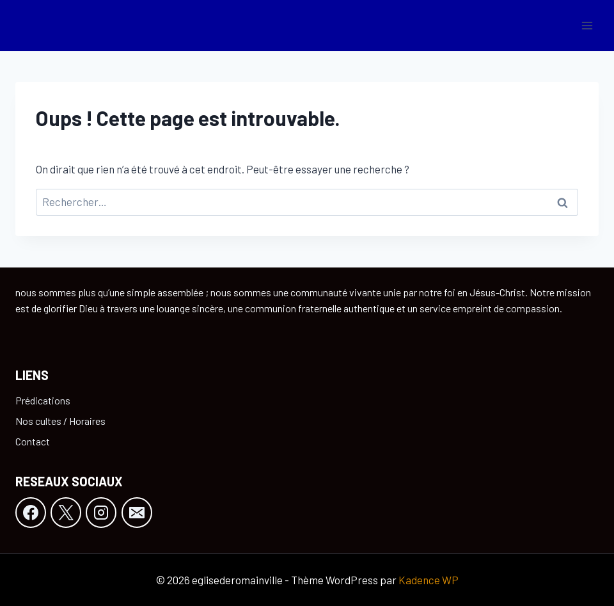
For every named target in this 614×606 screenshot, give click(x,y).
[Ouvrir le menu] (587, 25)
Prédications (42, 400)
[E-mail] (137, 512)
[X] (66, 512)
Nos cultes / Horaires (60, 421)
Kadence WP (428, 579)
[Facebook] (30, 512)
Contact (32, 441)
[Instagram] (101, 512)
